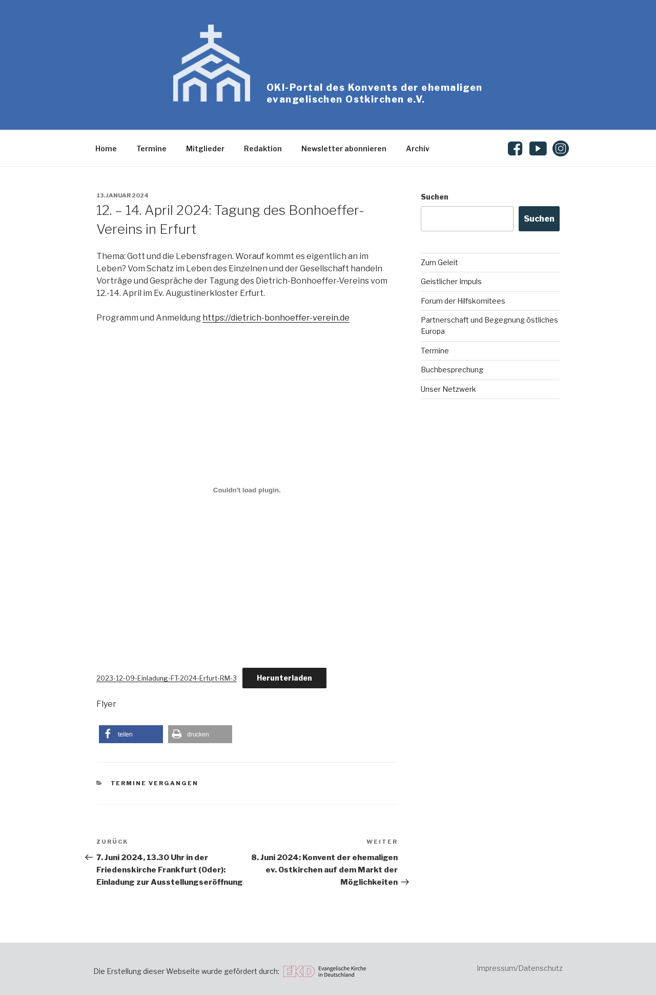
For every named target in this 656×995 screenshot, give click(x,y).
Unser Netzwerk (448, 389)
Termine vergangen (155, 783)
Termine (151, 148)
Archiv (417, 148)
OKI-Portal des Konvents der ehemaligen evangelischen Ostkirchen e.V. (374, 93)
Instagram (561, 148)
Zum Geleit (439, 262)
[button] (131, 734)
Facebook (517, 148)
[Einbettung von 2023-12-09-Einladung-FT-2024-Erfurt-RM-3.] (247, 490)
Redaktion (263, 148)
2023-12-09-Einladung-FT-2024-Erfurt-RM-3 (166, 678)
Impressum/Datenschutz (520, 968)
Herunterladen (284, 677)
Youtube (538, 148)
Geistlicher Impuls (451, 281)
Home (106, 148)
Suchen (434, 196)
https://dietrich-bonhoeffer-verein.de (276, 318)
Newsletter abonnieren (343, 148)
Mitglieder (205, 148)
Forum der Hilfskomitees (463, 300)
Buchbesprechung (452, 369)
